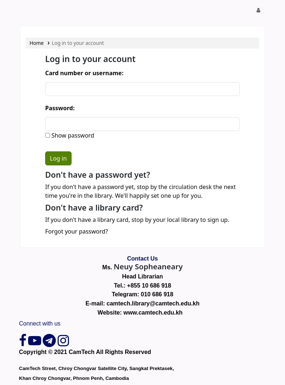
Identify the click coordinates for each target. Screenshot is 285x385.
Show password (72, 135)
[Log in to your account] (258, 10)
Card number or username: (84, 73)
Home (37, 42)
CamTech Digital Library (38, 10)
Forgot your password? (76, 231)
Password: (60, 108)
